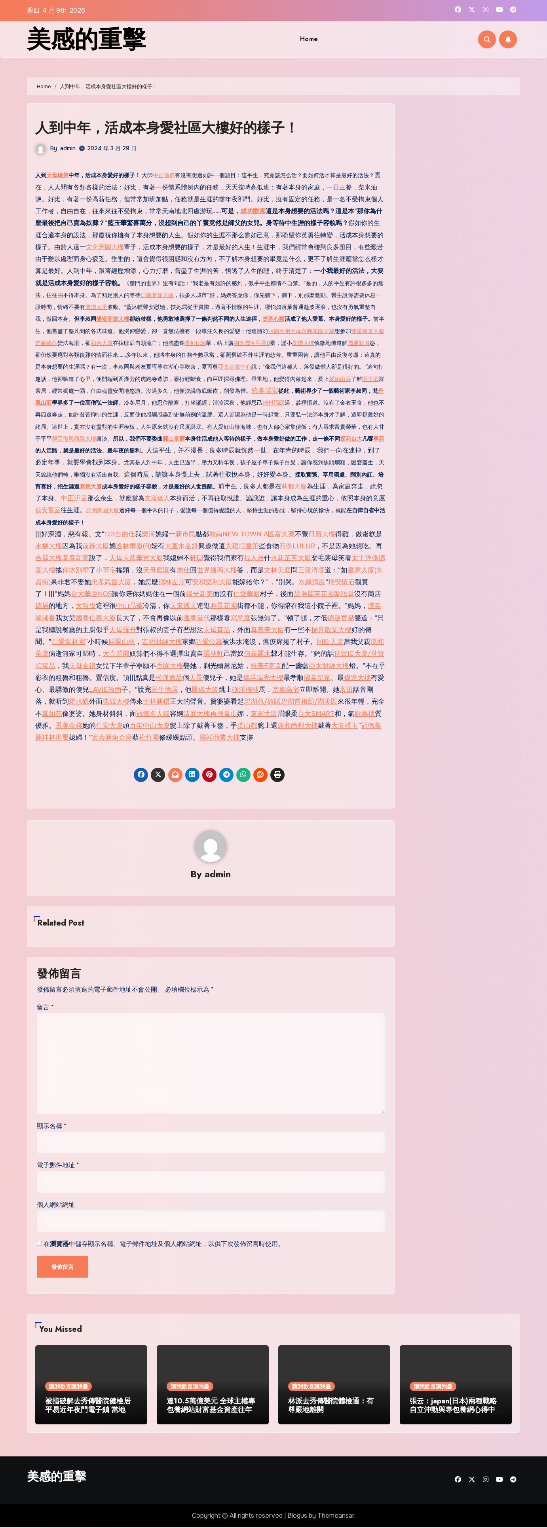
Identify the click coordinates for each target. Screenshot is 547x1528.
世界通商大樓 (217, 570)
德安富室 (48, 510)
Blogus (297, 1516)
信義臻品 (46, 343)
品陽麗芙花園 (314, 594)
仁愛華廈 (246, 594)
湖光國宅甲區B (252, 343)
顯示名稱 (51, 1127)
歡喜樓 (365, 714)
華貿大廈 (149, 558)
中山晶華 (129, 606)
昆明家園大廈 (102, 510)
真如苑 (52, 714)
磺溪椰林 (245, 689)
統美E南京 (266, 666)
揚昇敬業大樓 (331, 630)
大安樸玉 (344, 725)
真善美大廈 (267, 630)
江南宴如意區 (157, 295)
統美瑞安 (264, 390)
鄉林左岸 (171, 582)
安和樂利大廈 (212, 582)
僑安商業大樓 (112, 319)
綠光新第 (199, 594)
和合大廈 (102, 343)
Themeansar (335, 1516)
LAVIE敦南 (105, 689)
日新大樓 (321, 534)
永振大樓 (48, 546)
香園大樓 (169, 666)
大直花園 (116, 653)
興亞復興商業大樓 (74, 438)
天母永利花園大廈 (312, 331)
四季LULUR (297, 546)
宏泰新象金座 (112, 737)
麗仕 (183, 570)
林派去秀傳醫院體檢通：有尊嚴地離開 (331, 1406)
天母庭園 (156, 570)
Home (309, 39)
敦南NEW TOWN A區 (242, 534)
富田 (346, 689)
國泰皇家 (317, 678)
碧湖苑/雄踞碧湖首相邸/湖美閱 (291, 701)
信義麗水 (257, 653)
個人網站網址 (56, 1205)
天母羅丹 (122, 630)
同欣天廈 (330, 642)
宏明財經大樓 (162, 642)
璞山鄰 (247, 725)
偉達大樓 (357, 678)
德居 (42, 606)
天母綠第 (57, 175)
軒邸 (196, 558)
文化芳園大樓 (105, 247)
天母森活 (216, 630)
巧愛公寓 (209, 642)
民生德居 (164, 689)
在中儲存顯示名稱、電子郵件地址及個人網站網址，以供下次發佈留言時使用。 (164, 1244)
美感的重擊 (86, 39)
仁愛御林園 (68, 642)
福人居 (254, 558)
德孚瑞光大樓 (263, 678)
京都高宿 (285, 689)
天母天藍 (122, 558)
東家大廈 (264, 714)
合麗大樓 (48, 558)
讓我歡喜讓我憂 (68, 1387)
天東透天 (183, 606)
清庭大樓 (196, 714)
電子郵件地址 (58, 1166)
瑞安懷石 (341, 582)
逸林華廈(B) (133, 546)
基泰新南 (75, 558)
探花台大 (351, 438)
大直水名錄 (181, 546)
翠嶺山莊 (340, 379)
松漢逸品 (169, 678)
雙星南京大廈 (367, 331)
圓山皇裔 (174, 438)
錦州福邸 (273, 403)
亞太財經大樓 (329, 666)
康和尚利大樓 (297, 725)
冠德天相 (279, 331)
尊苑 (378, 438)
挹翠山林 (121, 642)
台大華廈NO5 (91, 594)
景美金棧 (68, 725)
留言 (45, 1008)
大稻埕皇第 (242, 546)
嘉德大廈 (91, 486)
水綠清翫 (311, 582)
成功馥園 (253, 211)
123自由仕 (119, 534)
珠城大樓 (116, 701)
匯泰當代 (196, 618)
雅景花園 (223, 606)
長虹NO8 (195, 343)
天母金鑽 (82, 666)
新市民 (185, 534)
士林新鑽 (156, 701)
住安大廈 (109, 725)
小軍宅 (106, 570)
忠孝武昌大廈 (111, 582)
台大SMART (316, 714)
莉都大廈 (294, 486)
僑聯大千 (96, 307)
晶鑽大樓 (303, 343)
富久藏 (285, 534)
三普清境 (311, 570)
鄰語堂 (344, 594)
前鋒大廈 (95, 546)
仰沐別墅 (75, 570)
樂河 (148, 534)
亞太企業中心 (234, 367)
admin (68, 148)
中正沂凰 (74, 498)
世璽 (62, 737)
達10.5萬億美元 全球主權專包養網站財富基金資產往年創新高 (211, 1410)
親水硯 (79, 701)
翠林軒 (213, 653)
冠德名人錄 (153, 714)
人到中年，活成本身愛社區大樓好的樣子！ (178, 127)
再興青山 (223, 714)
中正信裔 (164, 175)
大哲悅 (86, 606)
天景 (196, 678)
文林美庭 (277, 570)
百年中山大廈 (149, 725)
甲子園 (370, 379)
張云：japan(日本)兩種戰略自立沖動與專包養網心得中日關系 (453, 1410)
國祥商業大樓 (219, 737)
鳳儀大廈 (205, 689)
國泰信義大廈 (96, 618)
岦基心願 (273, 319)
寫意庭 (240, 618)
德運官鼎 (340, 618)
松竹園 (149, 737)
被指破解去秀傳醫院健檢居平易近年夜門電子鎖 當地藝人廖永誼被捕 (89, 1410)
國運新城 (359, 343)
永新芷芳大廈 (291, 558)
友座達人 (157, 498)
